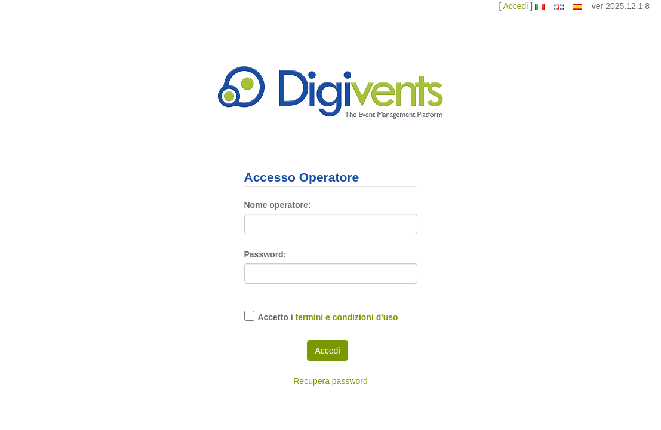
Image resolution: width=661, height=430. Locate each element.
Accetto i (327, 317)
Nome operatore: (277, 205)
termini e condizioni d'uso (346, 317)
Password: (265, 254)
